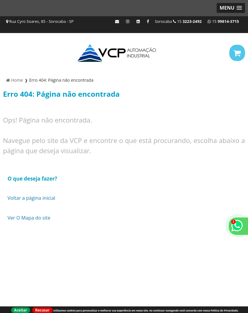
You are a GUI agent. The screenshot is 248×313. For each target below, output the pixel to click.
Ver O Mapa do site (29, 217)
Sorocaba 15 (178, 21)
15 (223, 21)
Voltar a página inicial (31, 198)
